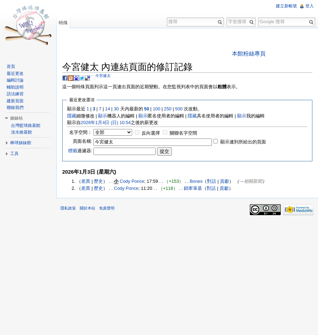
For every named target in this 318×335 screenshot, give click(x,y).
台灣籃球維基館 (25, 125)
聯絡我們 (15, 107)
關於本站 (87, 208)
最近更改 (15, 73)
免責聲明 (107, 208)
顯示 (102, 115)
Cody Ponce (132, 181)
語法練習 (15, 93)
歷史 (98, 181)
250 (167, 108)
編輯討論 (15, 80)
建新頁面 (15, 100)
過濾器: (80, 150)
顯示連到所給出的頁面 (243, 141)
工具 (14, 153)
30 (116, 108)
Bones (196, 181)
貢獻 (224, 181)
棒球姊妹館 (20, 142)
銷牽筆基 (193, 188)
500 (178, 108)
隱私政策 (68, 208)
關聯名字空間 (183, 133)
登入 (309, 6)
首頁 (11, 66)
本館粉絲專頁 (249, 54)
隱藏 (71, 115)
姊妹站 (16, 118)
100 (156, 108)
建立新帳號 (286, 6)
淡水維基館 (21, 132)
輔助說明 (15, 87)
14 (107, 108)
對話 (211, 181)
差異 (85, 181)
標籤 (72, 150)
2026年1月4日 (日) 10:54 (106, 122)
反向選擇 (151, 133)
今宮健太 (103, 75)
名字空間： (80, 132)
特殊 (63, 22)
